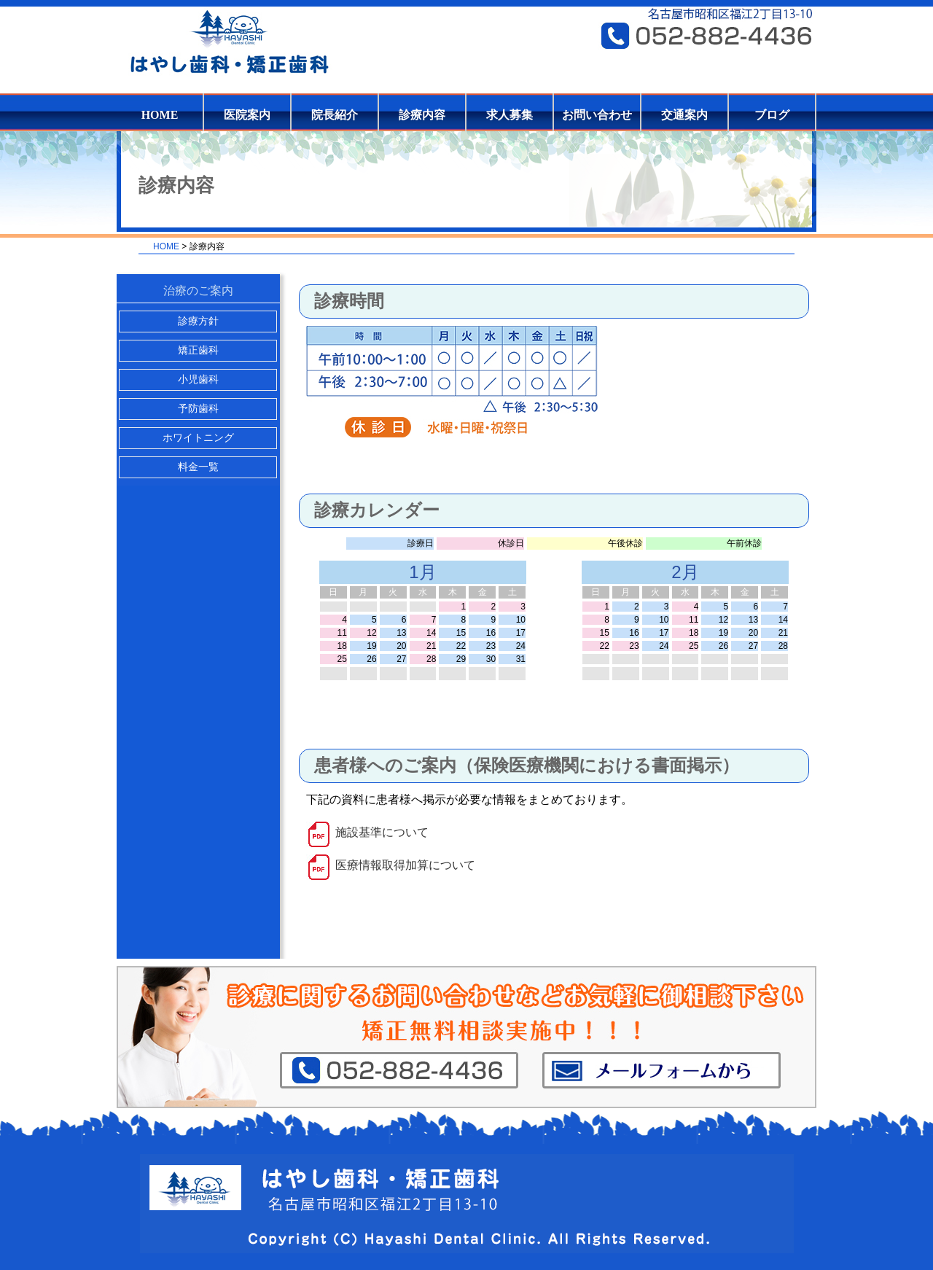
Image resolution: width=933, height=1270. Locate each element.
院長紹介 (334, 115)
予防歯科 (198, 408)
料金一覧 (198, 466)
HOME (160, 115)
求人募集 (509, 115)
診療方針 (198, 321)
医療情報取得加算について (405, 865)
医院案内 (247, 115)
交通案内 (684, 115)
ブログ (771, 115)
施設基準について (382, 832)
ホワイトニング (198, 437)
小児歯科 (198, 379)
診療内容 (422, 115)
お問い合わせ (597, 115)
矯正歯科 (198, 350)
